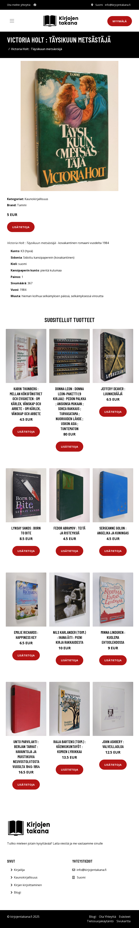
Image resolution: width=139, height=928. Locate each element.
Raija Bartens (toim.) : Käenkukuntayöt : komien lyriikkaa (69, 746)
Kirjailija (19, 870)
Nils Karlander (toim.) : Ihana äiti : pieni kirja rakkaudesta (69, 637)
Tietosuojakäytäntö (100, 921)
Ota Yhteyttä (107, 917)
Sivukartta (123, 921)
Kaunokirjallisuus (36, 199)
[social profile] (35, 4)
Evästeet (124, 917)
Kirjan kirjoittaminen (28, 885)
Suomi (99, 5)
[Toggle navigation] (12, 20)
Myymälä (120, 21)
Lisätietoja (20, 227)
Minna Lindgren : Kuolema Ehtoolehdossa (113, 637)
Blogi (17, 892)
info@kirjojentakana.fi (117, 5)
